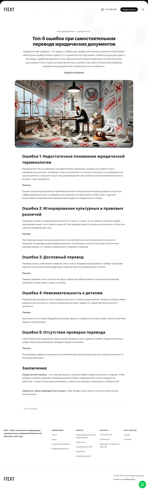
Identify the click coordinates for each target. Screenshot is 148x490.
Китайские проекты (83, 456)
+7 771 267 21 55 (106, 435)
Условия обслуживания (61, 444)
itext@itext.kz (105, 439)
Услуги (54, 435)
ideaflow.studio (129, 479)
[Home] (9, 9)
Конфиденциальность (60, 449)
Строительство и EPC (84, 447)
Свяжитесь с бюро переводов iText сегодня (43, 390)
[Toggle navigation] (142, 9)
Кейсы (54, 439)
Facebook (128, 439)
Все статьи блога (29, 408)
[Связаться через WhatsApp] (109, 9)
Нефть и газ (80, 442)
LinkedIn (127, 435)
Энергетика (80, 451)
